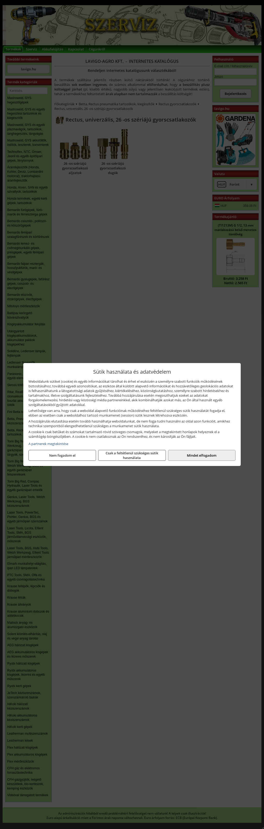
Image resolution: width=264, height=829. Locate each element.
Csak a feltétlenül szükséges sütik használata (132, 455)
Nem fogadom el (62, 455)
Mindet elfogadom (201, 455)
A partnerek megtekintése (48, 443)
